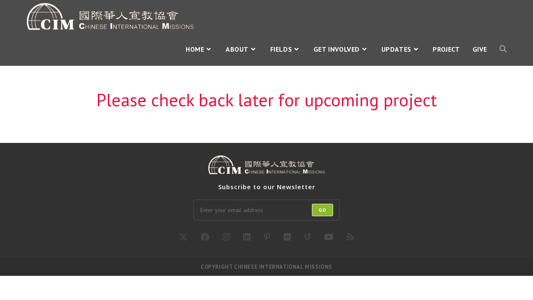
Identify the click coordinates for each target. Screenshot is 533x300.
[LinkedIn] (247, 237)
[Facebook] (205, 237)
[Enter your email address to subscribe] (266, 210)
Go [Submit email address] (322, 210)
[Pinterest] (267, 237)
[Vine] (307, 237)
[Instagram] (226, 237)
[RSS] (351, 237)
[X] (183, 237)
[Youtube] (329, 237)
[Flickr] (287, 237)
